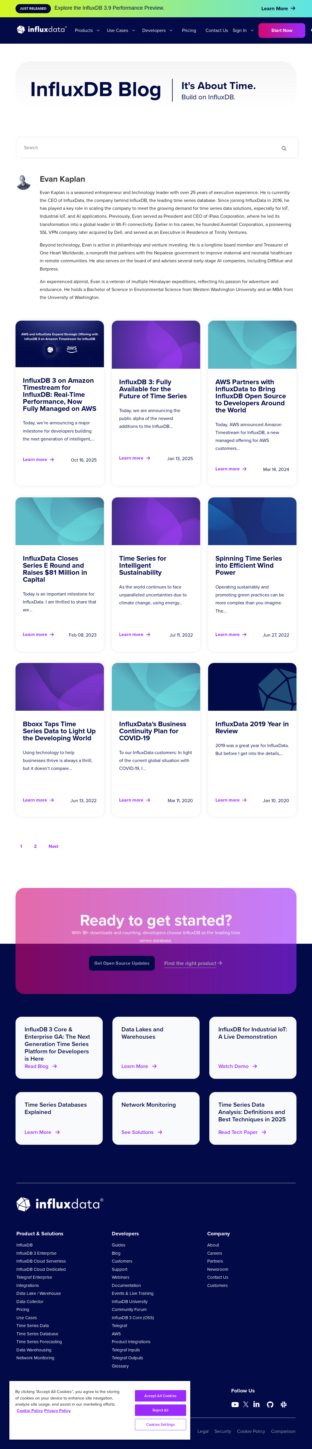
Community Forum (129, 1309)
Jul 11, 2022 (181, 635)
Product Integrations (131, 1342)
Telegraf (119, 1325)
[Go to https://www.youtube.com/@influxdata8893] (235, 1404)
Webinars (120, 1277)
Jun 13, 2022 (84, 800)
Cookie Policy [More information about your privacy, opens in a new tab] (30, 1410)
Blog (116, 1253)
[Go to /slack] (283, 1404)
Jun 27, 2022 (276, 635)
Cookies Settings (160, 1424)
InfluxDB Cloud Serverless (41, 1261)
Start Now (281, 30)
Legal (203, 1431)
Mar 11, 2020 (180, 800)
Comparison (283, 1431)
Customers (122, 1261)
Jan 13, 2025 (180, 458)
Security (223, 1431)
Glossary (120, 1366)
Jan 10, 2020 (276, 800)
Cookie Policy (251, 1431)
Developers (154, 30)
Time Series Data (32, 1325)
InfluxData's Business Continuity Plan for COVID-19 (152, 731)
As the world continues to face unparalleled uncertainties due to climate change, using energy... (153, 595)
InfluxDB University (130, 1301)
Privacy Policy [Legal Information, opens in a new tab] (57, 1410)
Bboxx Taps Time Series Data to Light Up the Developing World (59, 731)
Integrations (27, 1285)
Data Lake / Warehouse (38, 1293)
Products (84, 30)
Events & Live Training (133, 1293)
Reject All (160, 1410)
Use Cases (117, 30)
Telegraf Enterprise (34, 1277)
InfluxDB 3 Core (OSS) (133, 1317)
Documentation (126, 1285)
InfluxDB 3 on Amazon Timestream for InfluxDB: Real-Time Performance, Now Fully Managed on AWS (59, 394)
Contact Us (216, 30)
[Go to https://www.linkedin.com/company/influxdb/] (256, 1404)
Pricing (189, 30)
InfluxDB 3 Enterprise (36, 1253)
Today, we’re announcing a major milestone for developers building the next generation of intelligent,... (59, 430)
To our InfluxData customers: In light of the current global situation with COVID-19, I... (155, 760)
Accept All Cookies (160, 1396)
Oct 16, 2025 (84, 460)
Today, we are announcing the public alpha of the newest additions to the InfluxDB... (149, 418)
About (213, 1245)
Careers (214, 1253)
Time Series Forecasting (39, 1342)
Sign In (240, 30)
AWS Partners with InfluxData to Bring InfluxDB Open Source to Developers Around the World (250, 396)
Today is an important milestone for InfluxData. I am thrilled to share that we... (59, 602)
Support (119, 1269)
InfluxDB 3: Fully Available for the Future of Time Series (153, 389)
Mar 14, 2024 (276, 469)
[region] (99, 1410)
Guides (118, 1245)
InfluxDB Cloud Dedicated (41, 1269)
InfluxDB (24, 1245)
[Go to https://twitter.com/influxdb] (245, 1405)
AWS (116, 1334)
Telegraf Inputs (126, 1350)
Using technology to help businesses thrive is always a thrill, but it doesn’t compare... (57, 760)
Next (53, 846)
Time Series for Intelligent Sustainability (143, 565)
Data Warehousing (34, 1350)
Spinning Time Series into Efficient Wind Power (248, 565)
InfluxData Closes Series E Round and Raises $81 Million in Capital (55, 569)
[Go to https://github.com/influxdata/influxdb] (270, 1404)
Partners (215, 1261)
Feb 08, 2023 (83, 635)
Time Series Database (37, 1334)
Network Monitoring (35, 1358)
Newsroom (217, 1269)
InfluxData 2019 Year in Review (252, 727)
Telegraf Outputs (127, 1358)
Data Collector (30, 1301)
